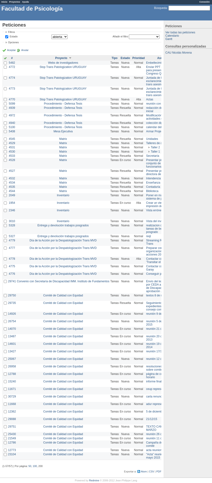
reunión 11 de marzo (159, 438)
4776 (12, 273)
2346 (12, 210)
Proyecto (61, 58)
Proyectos (14, 1)
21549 (12, 438)
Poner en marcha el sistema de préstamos (160, 197)
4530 (12, 151)
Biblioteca (152, 191)
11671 (12, 389)
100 (35, 466)
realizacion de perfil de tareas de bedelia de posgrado (160, 229)
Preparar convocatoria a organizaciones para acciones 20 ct (161, 251)
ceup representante (158, 389)
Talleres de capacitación (161, 143)
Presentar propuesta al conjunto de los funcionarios (160, 163)
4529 (12, 143)
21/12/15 (151, 419)
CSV (151, 471)
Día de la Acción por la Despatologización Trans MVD (63, 240)
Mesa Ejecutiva (63, 131)
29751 (12, 426)
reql (148, 236)
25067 (12, 359)
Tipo (115, 58)
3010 (12, 221)
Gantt (168, 39)
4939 (12, 108)
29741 (12, 281)
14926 (12, 313)
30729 (12, 396)
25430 (12, 434)
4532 (12, 178)
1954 (12, 202)
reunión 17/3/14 (156, 351)
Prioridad (138, 58)
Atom (144, 471)
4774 (12, 77)
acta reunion (154, 450)
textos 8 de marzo (157, 295)
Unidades (152, 139)
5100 (12, 127)
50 (30, 466)
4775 (12, 266)
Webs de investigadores (63, 62)
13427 (12, 351)
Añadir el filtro (120, 36)
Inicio (4, 1)
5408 (12, 131)
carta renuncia (155, 396)
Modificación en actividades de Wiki (158, 117)
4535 (12, 186)
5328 (12, 225)
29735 (12, 303)
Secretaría (152, 155)
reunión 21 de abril (157, 328)
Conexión (204, 1)
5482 (12, 62)
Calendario (172, 35)
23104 (12, 454)
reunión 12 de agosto (159, 359)
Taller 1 (155, 151)
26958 (12, 366)
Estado (14, 36)
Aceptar (11, 50)
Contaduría (153, 186)
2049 (12, 195)
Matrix (63, 139)
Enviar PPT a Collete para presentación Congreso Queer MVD (160, 70)
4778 (12, 258)
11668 (12, 404)
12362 (12, 411)
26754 (12, 321)
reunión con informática (160, 103)
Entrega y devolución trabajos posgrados (63, 225)
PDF (158, 471)
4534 (12, 182)
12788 (12, 374)
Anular (25, 50)
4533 (12, 155)
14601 (12, 344)
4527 (12, 171)
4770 (12, 99)
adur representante (158, 404)
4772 (12, 67)
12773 (12, 450)
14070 (12, 328)
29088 (12, 419)
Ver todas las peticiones (180, 32)
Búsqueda (160, 8)
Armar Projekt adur (158, 131)
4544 (12, 191)
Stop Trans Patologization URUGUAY (63, 67)
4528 (12, 160)
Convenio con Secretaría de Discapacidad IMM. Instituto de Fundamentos (63, 281)
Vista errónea (154, 210)
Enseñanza (153, 182)
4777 (12, 248)
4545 (12, 139)
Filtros (11, 32)
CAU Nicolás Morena (178, 52)
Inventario (63, 195)
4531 (12, 147)
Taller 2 (155, 147)
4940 (12, 123)
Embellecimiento (156, 62)
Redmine (94, 480)
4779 (12, 240)
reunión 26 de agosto (159, 434)
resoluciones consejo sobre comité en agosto (160, 368)
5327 (12, 236)
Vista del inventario (158, 221)
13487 (12, 336)
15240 (12, 381)
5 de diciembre (155, 411)
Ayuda (25, 1)
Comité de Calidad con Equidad (63, 295)
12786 (12, 442)
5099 (12, 103)
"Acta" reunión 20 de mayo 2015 (159, 456)
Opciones (13, 42)
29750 (12, 295)
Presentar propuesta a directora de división (160, 172)
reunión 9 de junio (157, 313)
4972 (12, 115)
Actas (149, 99)
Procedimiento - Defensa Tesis (63, 103)
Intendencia (153, 178)
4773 (12, 88)
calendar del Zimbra (158, 127)
